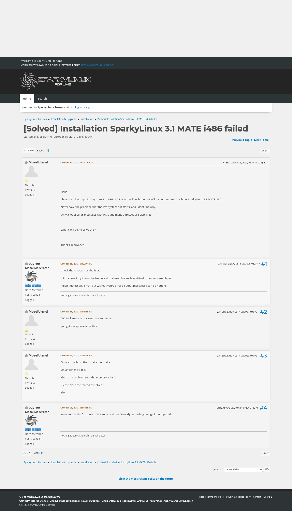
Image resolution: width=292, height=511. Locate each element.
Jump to (218, 469)
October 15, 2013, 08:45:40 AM (76, 162)
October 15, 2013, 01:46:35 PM (76, 311)
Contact (257, 496)
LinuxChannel (57, 500)
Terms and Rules (215, 496)
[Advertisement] (121, 28)
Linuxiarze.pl (73, 500)
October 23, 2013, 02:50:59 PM (76, 355)
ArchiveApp (156, 500)
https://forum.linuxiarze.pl (97, 65)
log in (78, 107)
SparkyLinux (129, 500)
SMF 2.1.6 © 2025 (28, 504)
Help (201, 496)
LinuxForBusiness (90, 500)
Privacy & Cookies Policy (238, 496)
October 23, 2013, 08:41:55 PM (76, 407)
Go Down (28, 150)
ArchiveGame (170, 500)
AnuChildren (186, 500)
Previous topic (242, 140)
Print (265, 150)
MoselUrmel (38, 162)
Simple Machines (46, 504)
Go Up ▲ (268, 496)
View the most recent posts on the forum (146, 479)
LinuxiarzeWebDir (111, 500)
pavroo (34, 263)
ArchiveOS (142, 500)
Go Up (26, 452)
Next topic (261, 140)
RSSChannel (42, 500)
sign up (90, 107)
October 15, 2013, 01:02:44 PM (76, 263)
